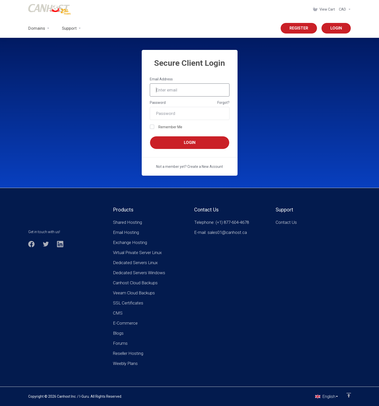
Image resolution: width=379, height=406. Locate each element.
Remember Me (166, 126)
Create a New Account (205, 167)
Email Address (161, 79)
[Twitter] (46, 244)
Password (158, 103)
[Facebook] (31, 244)
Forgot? (223, 103)
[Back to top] (348, 395)
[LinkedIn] (60, 244)
